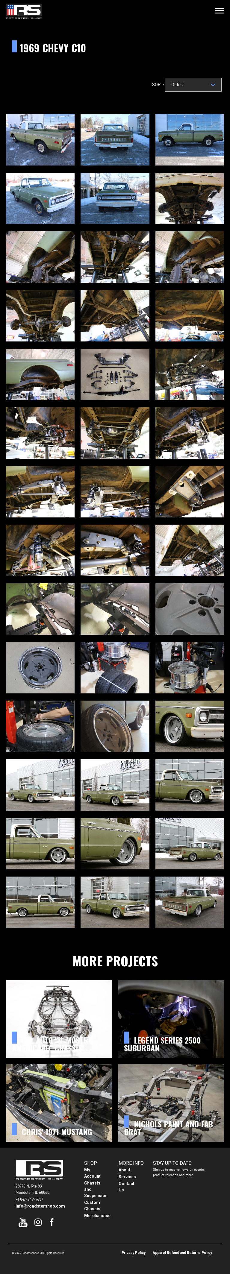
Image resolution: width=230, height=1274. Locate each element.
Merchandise (97, 1215)
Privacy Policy (134, 1253)
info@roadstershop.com (40, 1206)
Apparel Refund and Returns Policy (182, 1253)
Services (127, 1176)
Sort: (156, 84)
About (124, 1169)
